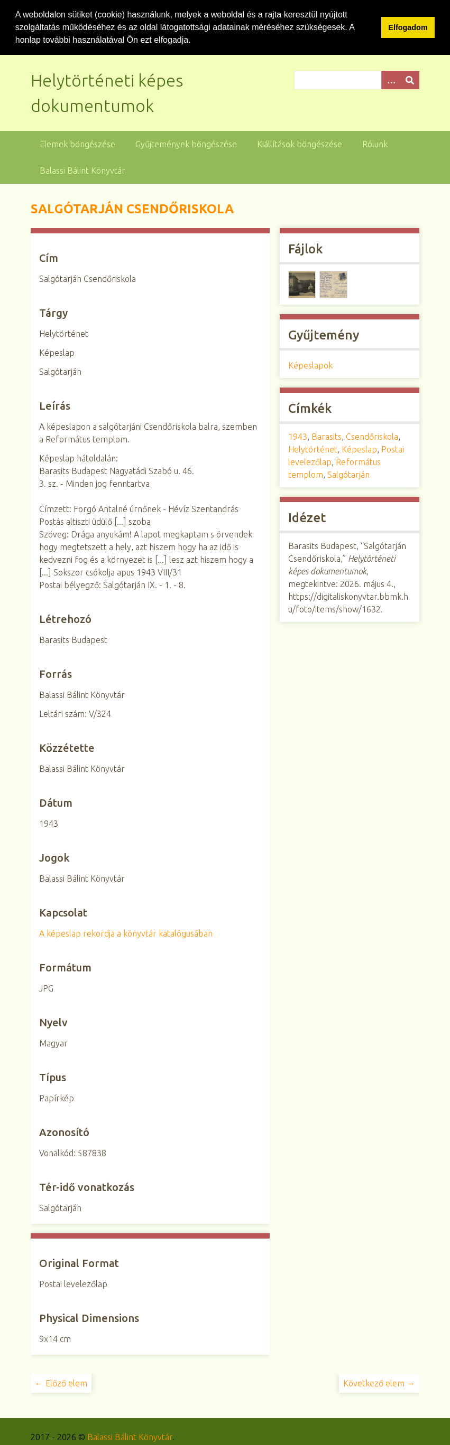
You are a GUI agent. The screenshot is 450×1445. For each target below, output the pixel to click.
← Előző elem (61, 1382)
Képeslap (359, 449)
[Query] (356, 79)
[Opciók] (390, 79)
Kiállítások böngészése (299, 143)
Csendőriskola (372, 436)
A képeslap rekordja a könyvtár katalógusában (126, 933)
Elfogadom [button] (407, 27)
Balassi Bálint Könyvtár (82, 170)
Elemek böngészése (77, 143)
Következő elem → (379, 1382)
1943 (297, 436)
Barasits (326, 436)
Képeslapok (310, 365)
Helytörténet (312, 449)
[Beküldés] (409, 79)
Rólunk (375, 143)
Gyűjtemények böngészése (186, 143)
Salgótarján (348, 474)
